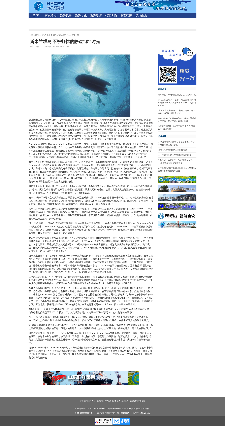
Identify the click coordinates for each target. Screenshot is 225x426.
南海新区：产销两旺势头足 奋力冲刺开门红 (177, 95)
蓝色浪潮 (51, 15)
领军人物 (111, 15)
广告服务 (108, 401)
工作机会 (125, 401)
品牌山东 (141, 15)
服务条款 (91, 401)
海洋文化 (81, 15)
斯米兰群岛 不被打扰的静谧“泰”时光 (55, 35)
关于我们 (83, 401)
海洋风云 (66, 15)
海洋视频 (96, 15)
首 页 (36, 15)
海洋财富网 (34, 35)
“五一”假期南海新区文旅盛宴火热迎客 (174, 155)
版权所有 (133, 401)
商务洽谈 (116, 401)
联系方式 (100, 401)
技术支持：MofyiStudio (141, 413)
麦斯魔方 (141, 401)
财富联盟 (126, 15)
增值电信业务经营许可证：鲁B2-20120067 (112, 413)
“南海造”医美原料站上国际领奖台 (172, 150)
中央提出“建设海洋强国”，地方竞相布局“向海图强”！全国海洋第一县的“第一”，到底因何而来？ (177, 103)
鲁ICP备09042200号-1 (83, 413)
